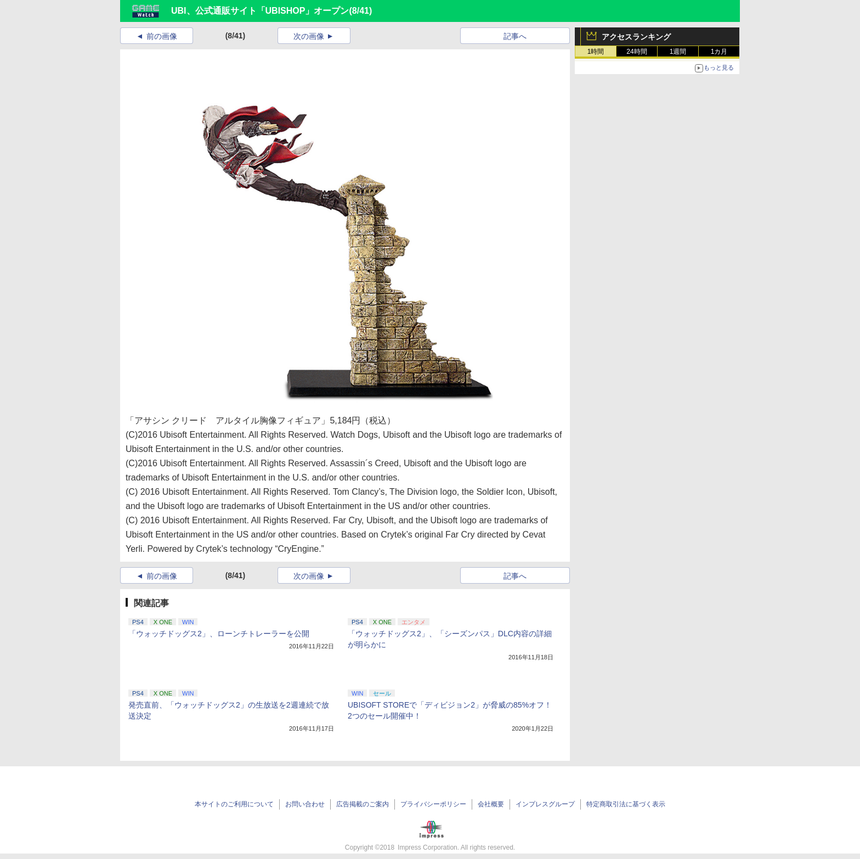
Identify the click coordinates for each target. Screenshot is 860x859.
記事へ (515, 36)
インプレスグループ (545, 804)
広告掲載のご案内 (362, 804)
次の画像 (308, 36)
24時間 (636, 51)
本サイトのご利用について (234, 804)
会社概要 (491, 804)
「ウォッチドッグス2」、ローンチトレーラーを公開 (218, 633)
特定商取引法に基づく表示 (625, 804)
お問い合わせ (305, 804)
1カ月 (719, 51)
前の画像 (161, 36)
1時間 (595, 51)
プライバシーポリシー (433, 804)
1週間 (678, 51)
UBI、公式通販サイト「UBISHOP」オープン (260, 10)
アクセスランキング (636, 36)
